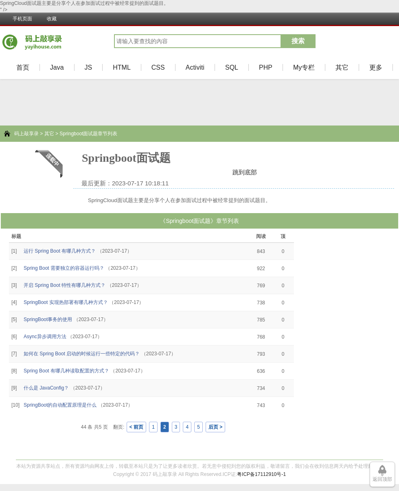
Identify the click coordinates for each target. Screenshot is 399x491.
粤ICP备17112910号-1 (261, 474)
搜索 (298, 40)
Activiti (195, 67)
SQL (231, 67)
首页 (22, 67)
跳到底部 (244, 172)
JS (88, 67)
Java (57, 67)
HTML (122, 67)
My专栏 (304, 67)
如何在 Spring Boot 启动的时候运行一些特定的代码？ (82, 354)
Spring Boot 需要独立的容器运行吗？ (64, 268)
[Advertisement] (28, 348)
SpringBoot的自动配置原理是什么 (60, 405)
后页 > (215, 427)
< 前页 (136, 427)
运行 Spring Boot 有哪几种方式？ (60, 251)
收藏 (52, 19)
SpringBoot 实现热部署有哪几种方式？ (66, 302)
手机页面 (22, 19)
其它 (342, 67)
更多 (375, 67)
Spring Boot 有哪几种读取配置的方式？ (66, 371)
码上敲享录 (26, 134)
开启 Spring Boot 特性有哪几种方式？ (64, 285)
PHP (265, 67)
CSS (158, 67)
